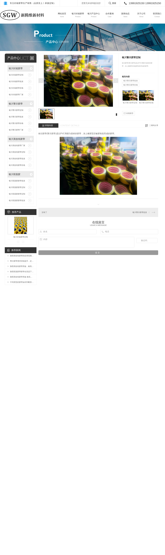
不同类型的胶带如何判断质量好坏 (22, 282)
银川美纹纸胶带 (17, 139)
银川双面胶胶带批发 (17, 181)
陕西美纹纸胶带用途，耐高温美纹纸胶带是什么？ (22, 266)
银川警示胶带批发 (16, 117)
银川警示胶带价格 (16, 123)
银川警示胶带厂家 (16, 130)
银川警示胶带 (16, 103)
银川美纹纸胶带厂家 (17, 145)
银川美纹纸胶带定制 (17, 152)
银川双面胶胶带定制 (17, 187)
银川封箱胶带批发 (16, 81)
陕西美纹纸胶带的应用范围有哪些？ (22, 256)
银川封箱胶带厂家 (16, 95)
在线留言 (128, 113)
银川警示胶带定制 (16, 110)
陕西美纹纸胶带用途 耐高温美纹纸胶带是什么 (22, 277)
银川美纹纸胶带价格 (17, 165)
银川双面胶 (14, 174)
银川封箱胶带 (16, 68)
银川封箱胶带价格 (16, 88)
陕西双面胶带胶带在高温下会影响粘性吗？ (22, 272)
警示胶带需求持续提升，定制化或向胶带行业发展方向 (22, 261)
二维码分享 (153, 125)
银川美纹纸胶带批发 (17, 159)
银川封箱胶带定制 (16, 75)
